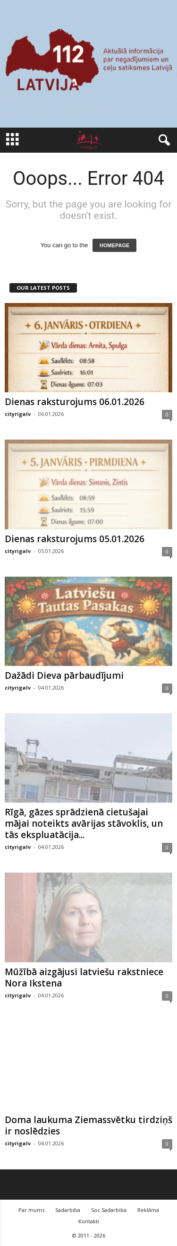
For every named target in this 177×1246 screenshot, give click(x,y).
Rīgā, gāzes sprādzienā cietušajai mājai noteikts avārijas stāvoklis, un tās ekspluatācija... (84, 823)
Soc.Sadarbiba (108, 1209)
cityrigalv (18, 413)
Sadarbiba (67, 1209)
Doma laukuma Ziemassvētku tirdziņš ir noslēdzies (88, 1125)
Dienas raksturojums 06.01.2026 (74, 402)
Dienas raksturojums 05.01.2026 (74, 539)
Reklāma (148, 1209)
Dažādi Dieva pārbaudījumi (64, 675)
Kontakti (88, 1221)
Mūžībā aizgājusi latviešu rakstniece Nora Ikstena (84, 977)
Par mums (31, 1209)
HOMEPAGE (114, 245)
